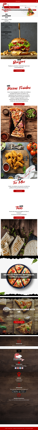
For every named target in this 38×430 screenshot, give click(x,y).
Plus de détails (19, 322)
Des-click (22, 428)
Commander (19, 70)
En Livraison (12, 7)
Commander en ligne (29, 428)
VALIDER (19, 350)
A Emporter (27, 7)
